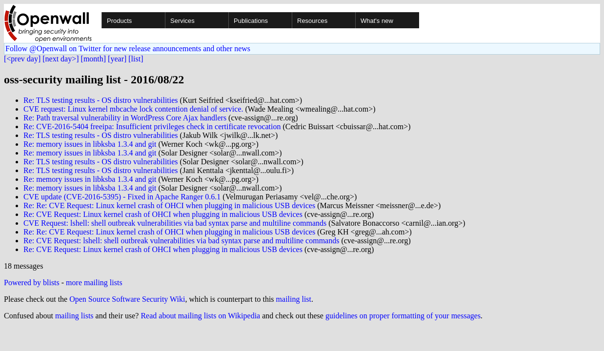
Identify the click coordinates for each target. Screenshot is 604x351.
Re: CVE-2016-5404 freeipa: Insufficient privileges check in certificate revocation (152, 126)
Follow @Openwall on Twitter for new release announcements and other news (127, 48)
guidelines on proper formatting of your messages (403, 316)
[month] (93, 59)
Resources (312, 20)
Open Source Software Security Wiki (127, 299)
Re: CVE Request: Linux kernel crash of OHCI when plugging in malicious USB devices (162, 214)
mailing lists (74, 316)
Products (119, 20)
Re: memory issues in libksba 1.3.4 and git (89, 144)
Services (182, 20)
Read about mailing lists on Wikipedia (200, 316)
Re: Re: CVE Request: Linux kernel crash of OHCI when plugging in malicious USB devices (169, 205)
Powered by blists (32, 282)
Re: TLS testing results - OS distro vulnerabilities (100, 100)
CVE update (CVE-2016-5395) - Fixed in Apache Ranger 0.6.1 (122, 197)
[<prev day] (22, 59)
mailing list (293, 299)
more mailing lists (94, 282)
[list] (135, 59)
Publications (251, 20)
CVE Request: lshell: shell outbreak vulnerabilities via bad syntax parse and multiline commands (174, 223)
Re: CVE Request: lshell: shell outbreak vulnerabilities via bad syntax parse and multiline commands (181, 240)
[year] (117, 59)
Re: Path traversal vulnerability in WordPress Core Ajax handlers (124, 118)
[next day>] (60, 59)
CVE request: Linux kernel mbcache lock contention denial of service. (133, 109)
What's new (377, 20)
